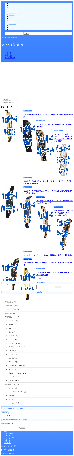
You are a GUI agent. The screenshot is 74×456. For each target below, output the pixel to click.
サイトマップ (8, 435)
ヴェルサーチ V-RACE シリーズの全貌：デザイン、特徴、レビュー (63, 213)
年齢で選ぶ (8, 56)
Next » (40, 278)
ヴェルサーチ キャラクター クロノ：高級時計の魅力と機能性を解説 (48, 255)
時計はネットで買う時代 (8, 446)
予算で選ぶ (8, 52)
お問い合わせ (8, 433)
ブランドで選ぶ (10, 58)
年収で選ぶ (8, 54)
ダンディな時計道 (13, 44)
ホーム (6, 431)
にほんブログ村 (6, 415)
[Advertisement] (37, 84)
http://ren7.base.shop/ (7, 423)
